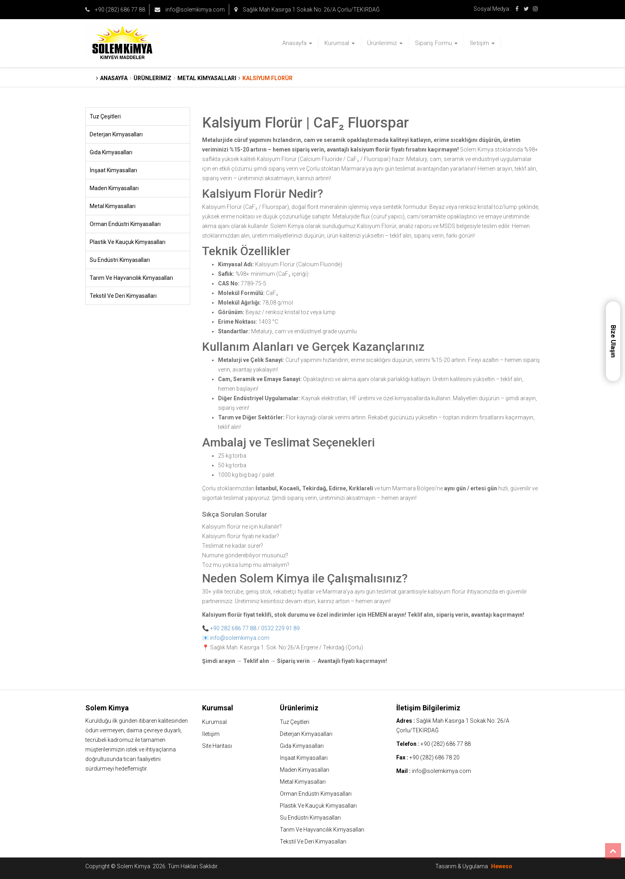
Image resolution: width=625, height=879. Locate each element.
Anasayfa (297, 43)
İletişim (482, 43)
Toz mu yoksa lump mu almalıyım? (245, 565)
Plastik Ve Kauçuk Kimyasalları (127, 242)
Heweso (501, 866)
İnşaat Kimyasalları (113, 170)
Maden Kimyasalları (114, 188)
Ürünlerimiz (385, 43)
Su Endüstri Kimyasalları (120, 260)
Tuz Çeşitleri (105, 116)
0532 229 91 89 (280, 628)
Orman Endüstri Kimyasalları (125, 224)
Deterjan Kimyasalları (116, 134)
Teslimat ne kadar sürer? (232, 546)
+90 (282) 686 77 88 (115, 9)
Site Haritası (217, 746)
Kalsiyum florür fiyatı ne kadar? (240, 536)
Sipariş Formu (436, 43)
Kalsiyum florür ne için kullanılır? (242, 526)
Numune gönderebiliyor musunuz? (245, 555)
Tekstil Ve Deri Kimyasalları (123, 296)
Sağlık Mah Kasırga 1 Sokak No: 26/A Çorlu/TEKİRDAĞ (307, 9)
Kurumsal (339, 43)
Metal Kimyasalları (113, 206)
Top (613, 851)
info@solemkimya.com (190, 9)
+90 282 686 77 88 (233, 628)
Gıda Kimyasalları (111, 152)
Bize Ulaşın (613, 341)
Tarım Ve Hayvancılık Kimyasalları (131, 278)
